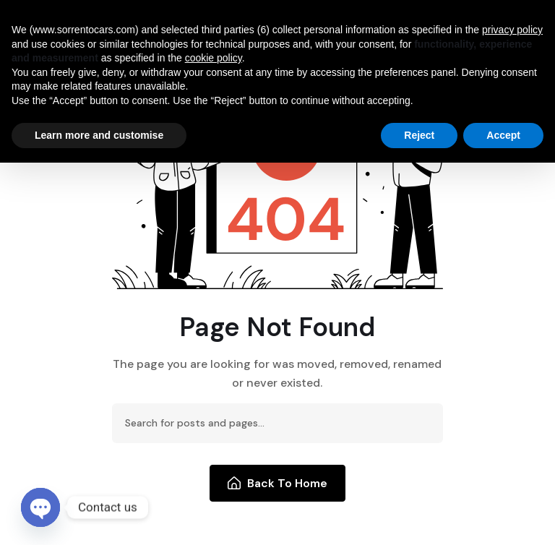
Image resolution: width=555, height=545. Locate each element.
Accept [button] (503, 135)
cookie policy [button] (213, 58)
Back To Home (278, 483)
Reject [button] (419, 135)
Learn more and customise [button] (99, 135)
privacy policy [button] (512, 29)
